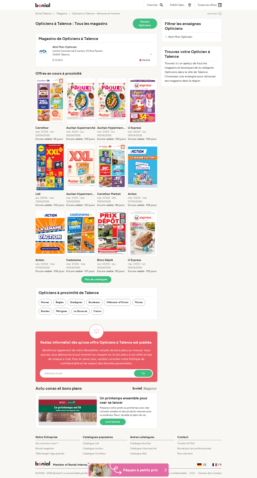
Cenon (97, 311)
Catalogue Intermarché (143, 448)
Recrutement (185, 453)
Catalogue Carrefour (94, 453)
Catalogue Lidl (91, 443)
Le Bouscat (80, 311)
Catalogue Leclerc (93, 448)
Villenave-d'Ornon (117, 302)
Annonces (214, 13)
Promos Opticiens (145, 23)
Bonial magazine (44, 448)
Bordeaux (94, 302)
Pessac (45, 302)
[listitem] (50, 109)
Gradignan (76, 302)
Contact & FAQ (185, 443)
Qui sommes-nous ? (46, 443)
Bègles (60, 302)
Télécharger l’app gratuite (49, 453)
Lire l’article (112, 421)
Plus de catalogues (96, 279)
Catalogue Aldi (138, 453)
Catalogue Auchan (140, 443)
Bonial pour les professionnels (194, 448)
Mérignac (61, 311)
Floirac (139, 302)
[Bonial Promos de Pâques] (129, 470)
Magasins (62, 13)
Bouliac (45, 311)
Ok (143, 373)
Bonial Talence (43, 13)
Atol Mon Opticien (178, 37)
